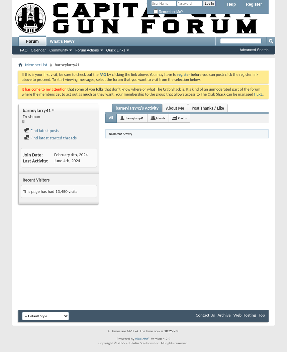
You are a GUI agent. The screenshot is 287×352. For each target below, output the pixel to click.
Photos (182, 118)
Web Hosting (244, 315)
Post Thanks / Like (208, 108)
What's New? (62, 41)
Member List (36, 64)
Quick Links (115, 50)
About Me (175, 108)
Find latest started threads (50, 137)
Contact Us (205, 315)
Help (231, 4)
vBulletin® (142, 339)
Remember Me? (168, 12)
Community (59, 50)
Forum (32, 41)
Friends (160, 118)
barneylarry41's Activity (137, 108)
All (111, 118)
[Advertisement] (143, 258)
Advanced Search (254, 50)
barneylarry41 (135, 118)
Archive (223, 315)
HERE (258, 94)
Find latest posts (41, 130)
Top (262, 315)
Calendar (38, 50)
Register (254, 4)
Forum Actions (87, 50)
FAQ (23, 50)
